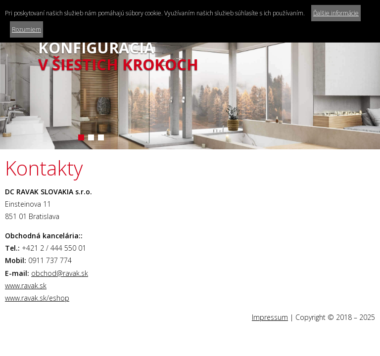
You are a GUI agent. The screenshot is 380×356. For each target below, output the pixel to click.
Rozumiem (26, 29)
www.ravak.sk (26, 285)
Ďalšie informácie (336, 13)
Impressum (270, 317)
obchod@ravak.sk (59, 273)
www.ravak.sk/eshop (37, 298)
